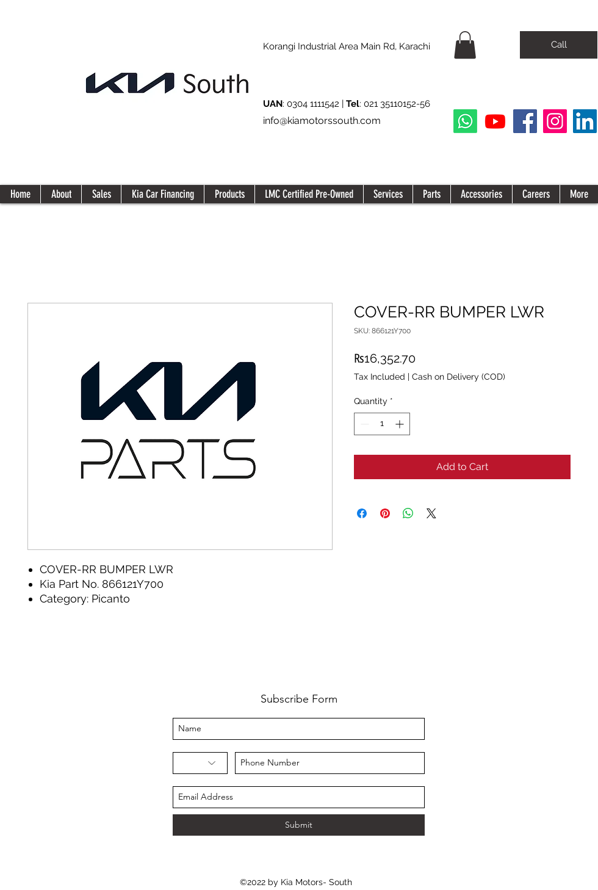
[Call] (558, 45)
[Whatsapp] (465, 121)
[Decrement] (363, 424)
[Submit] (299, 825)
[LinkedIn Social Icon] (585, 121)
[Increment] (400, 424)
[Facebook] (525, 121)
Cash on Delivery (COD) (458, 377)
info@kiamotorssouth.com (322, 120)
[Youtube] (495, 121)
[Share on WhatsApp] (408, 513)
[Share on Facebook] (362, 513)
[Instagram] (555, 121)
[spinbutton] (382, 424)
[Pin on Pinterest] (385, 513)
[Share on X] (431, 513)
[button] (465, 45)
